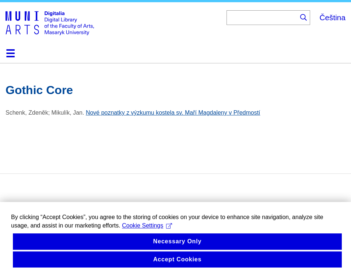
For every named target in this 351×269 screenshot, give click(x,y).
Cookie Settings (147, 234)
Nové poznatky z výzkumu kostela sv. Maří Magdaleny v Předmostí (173, 113)
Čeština (332, 17)
